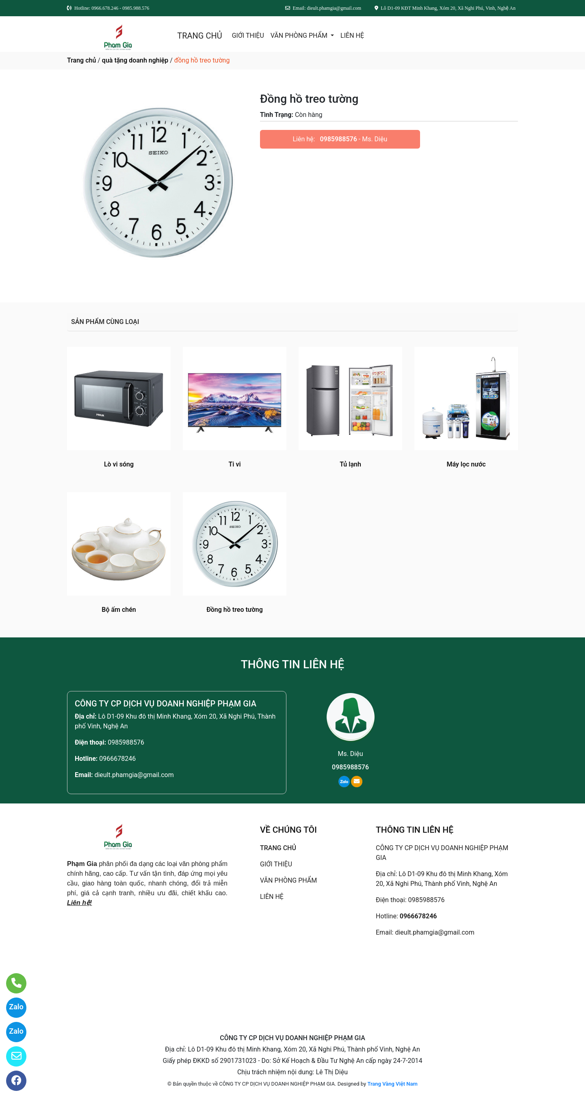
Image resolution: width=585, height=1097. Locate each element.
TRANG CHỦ (199, 36)
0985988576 (338, 139)
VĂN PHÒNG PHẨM (300, 35)
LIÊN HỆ (352, 35)
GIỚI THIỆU (248, 35)
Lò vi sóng (119, 464)
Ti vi (234, 464)
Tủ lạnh (350, 464)
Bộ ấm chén (119, 609)
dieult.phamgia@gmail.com (133, 775)
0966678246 (117, 758)
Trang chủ (81, 60)
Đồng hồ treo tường (234, 609)
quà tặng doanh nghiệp (135, 60)
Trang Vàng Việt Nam (392, 1084)
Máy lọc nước (465, 464)
